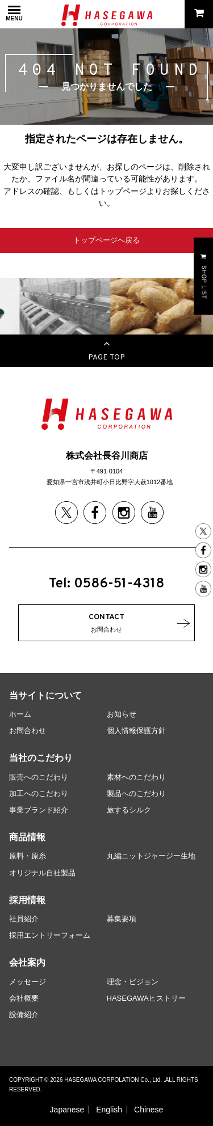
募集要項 (121, 919)
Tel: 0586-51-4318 (106, 583)
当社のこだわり (41, 758)
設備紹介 (24, 1014)
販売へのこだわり (38, 777)
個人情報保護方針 (136, 730)
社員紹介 (24, 919)
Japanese (67, 1110)
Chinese (148, 1110)
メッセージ (27, 981)
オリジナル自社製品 (42, 873)
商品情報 (27, 837)
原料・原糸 (27, 856)
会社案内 (27, 962)
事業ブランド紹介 (38, 810)
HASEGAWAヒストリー (146, 998)
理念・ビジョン (132, 981)
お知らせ (121, 714)
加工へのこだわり (38, 793)
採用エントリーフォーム (49, 935)
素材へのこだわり (136, 777)
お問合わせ (27, 730)
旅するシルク (129, 810)
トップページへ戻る (106, 240)
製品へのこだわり (136, 793)
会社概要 (24, 998)
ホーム (20, 714)
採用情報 (27, 900)
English (109, 1110)
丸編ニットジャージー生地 (151, 856)
